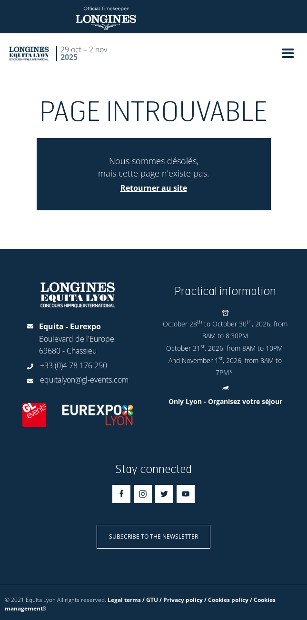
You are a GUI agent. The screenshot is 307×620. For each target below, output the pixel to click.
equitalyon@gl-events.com (84, 379)
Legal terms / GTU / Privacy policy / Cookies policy (178, 600)
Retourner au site (153, 188)
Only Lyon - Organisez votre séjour (225, 401)
